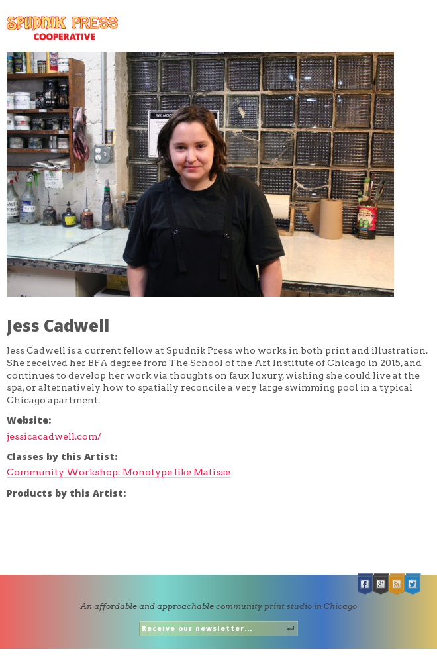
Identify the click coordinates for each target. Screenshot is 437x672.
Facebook (365, 584)
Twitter (413, 584)
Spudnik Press (62, 28)
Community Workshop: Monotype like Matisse (118, 472)
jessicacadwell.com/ (54, 436)
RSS (397, 584)
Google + (381, 584)
